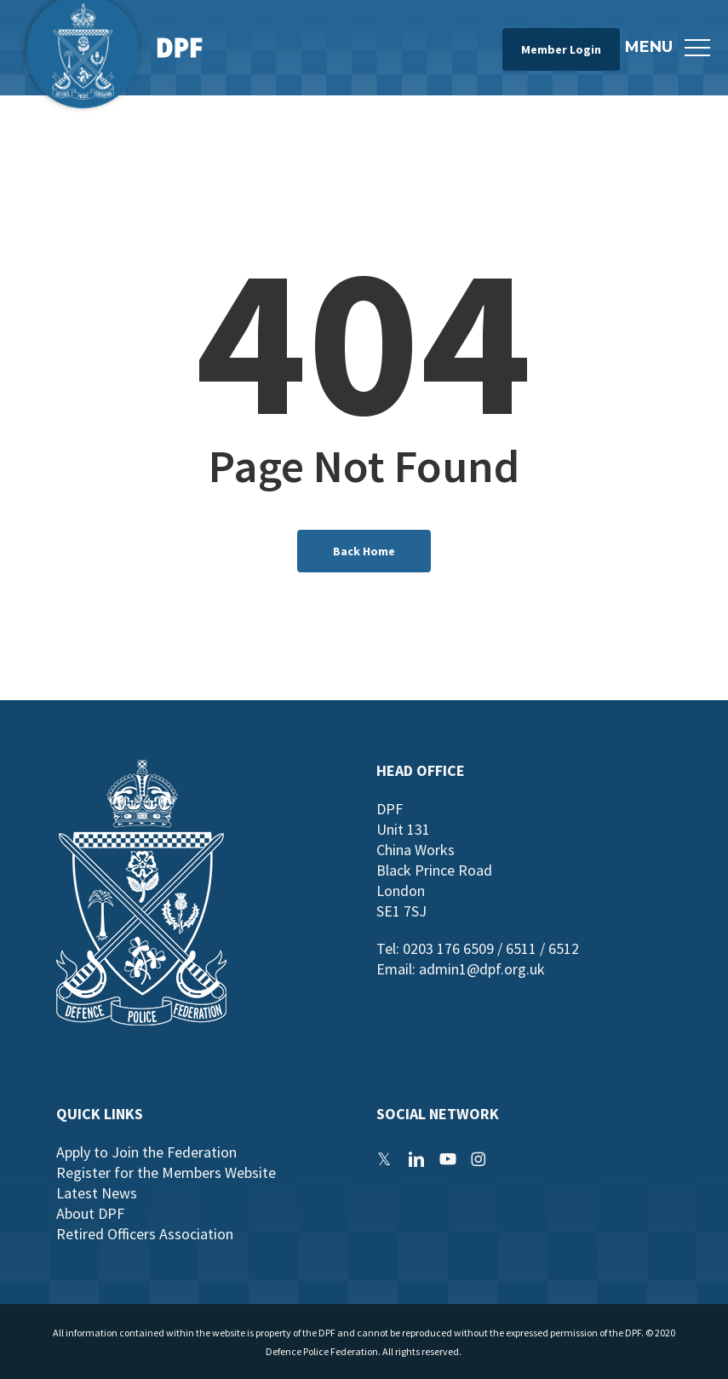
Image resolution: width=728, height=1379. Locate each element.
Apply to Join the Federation (146, 1152)
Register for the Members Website (166, 1172)
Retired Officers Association (144, 1234)
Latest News (96, 1193)
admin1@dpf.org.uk (482, 969)
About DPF (90, 1213)
